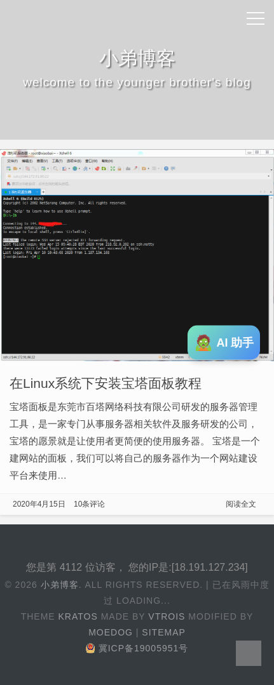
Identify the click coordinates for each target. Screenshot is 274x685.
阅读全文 (241, 504)
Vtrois (166, 616)
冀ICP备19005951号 (137, 648)
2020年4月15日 (39, 504)
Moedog (110, 632)
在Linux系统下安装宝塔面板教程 (106, 383)
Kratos (78, 616)
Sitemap (163, 632)
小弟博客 (60, 585)
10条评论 (89, 504)
